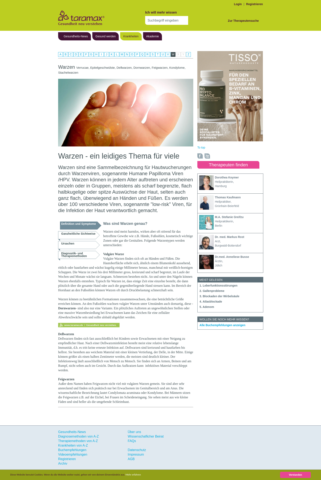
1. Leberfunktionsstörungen (218, 285)
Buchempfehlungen (72, 450)
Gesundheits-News (76, 36)
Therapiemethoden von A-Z (78, 441)
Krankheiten (131, 36)
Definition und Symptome (78, 223)
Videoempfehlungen (72, 454)
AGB (131, 459)
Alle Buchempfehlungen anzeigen (222, 325)
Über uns (134, 432)
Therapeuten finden (228, 164)
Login (238, 4)
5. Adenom (207, 307)
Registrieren (254, 4)
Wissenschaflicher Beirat (146, 436)
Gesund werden (105, 36)
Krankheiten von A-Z (73, 445)
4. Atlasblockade (211, 301)
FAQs (132, 441)
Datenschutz (137, 450)
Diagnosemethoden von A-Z (78, 436)
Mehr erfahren (142, 475)
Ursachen (67, 243)
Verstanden (295, 475)
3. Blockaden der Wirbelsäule (219, 296)
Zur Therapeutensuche (243, 20)
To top (201, 147)
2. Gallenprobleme (212, 291)
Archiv (62, 463)
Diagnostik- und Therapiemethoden (74, 255)
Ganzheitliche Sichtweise (78, 233)
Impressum (136, 454)
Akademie (152, 36)
